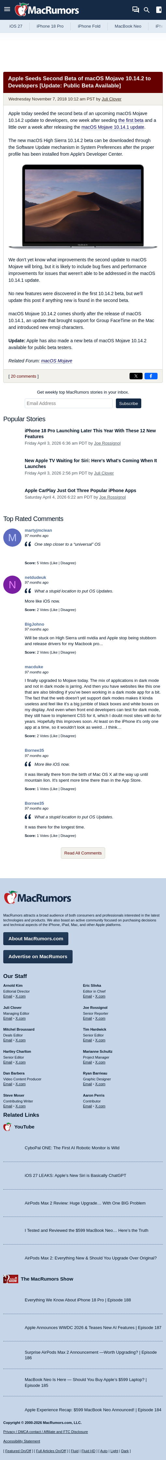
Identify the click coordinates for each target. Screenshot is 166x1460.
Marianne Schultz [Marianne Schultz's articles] (97, 1051)
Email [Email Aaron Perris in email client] (87, 1106)
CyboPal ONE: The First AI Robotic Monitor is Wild (72, 1147)
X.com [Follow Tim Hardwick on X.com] (100, 1040)
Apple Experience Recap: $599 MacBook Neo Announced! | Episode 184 (93, 1409)
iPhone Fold (89, 26)
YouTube (24, 1126)
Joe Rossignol (107, 443)
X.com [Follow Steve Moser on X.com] (21, 1106)
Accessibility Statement (21, 1441)
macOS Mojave (56, 360)
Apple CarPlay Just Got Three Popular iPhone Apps (80, 490)
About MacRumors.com (35, 938)
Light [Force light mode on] (114, 1451)
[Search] (149, 10)
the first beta (131, 120)
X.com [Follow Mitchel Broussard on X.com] (21, 1040)
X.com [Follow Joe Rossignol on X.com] (100, 1018)
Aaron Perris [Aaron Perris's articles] (93, 1095)
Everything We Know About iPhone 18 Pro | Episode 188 (78, 1299)
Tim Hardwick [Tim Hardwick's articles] (94, 1029)
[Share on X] (136, 376)
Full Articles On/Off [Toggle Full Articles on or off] (51, 1451)
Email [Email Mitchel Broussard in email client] (7, 1040)
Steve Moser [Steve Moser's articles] (13, 1095)
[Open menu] (7, 10)
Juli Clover (111, 99)
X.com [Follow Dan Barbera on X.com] (21, 1084)
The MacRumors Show (47, 1279)
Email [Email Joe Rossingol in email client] (87, 1018)
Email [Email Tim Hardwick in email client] (87, 1040)
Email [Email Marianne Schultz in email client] (87, 1062)
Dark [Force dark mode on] (125, 1451)
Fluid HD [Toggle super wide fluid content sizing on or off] (88, 1451)
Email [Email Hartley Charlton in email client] (7, 1062)
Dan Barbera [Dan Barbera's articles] (13, 1073)
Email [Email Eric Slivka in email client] (87, 996)
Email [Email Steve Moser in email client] (7, 1106)
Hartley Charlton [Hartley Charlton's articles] (17, 1051)
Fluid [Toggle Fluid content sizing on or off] (74, 1451)
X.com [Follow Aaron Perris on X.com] (100, 1106)
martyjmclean (38, 530)
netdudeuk (35, 577)
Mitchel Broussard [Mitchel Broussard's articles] (19, 1029)
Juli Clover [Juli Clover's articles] (12, 1008)
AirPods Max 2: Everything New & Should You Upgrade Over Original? (91, 1258)
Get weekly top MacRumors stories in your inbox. (83, 392)
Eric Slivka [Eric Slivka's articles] (92, 985)
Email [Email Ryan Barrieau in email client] (87, 1084)
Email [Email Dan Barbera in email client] (7, 1084)
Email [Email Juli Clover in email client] (7, 1018)
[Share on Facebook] (151, 376)
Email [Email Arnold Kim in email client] (7, 996)
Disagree (68, 563)
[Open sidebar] (159, 10)
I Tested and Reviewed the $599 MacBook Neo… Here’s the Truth (86, 1230)
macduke (34, 666)
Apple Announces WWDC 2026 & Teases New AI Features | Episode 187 (93, 1327)
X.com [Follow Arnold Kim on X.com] (21, 996)
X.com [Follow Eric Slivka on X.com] (100, 996)
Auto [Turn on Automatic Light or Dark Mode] (104, 1451)
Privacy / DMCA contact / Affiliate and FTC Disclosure (45, 1432)
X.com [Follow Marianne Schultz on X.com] (100, 1062)
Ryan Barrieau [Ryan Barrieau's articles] (95, 1073)
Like (54, 563)
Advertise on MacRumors (37, 956)
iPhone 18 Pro (50, 26)
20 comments (23, 376)
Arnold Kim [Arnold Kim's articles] (12, 985)
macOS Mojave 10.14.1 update (112, 127)
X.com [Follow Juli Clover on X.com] (21, 1018)
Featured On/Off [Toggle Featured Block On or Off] (18, 1451)
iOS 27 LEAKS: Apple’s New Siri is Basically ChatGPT (75, 1175)
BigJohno (34, 624)
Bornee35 (34, 750)
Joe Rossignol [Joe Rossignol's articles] (95, 1008)
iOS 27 (15, 26)
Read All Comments (83, 853)
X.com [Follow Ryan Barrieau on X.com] (100, 1084)
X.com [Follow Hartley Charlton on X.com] (21, 1062)
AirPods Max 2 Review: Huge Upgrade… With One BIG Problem (85, 1203)
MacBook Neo (128, 26)
